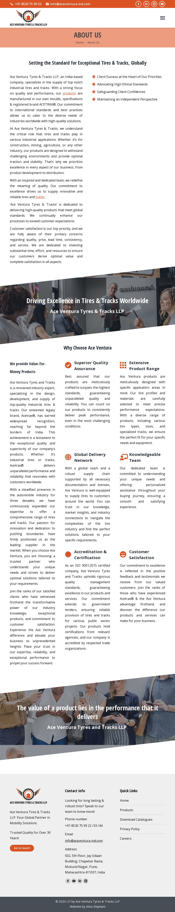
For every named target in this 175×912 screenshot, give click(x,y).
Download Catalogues (136, 819)
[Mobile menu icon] (162, 17)
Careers (126, 838)
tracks (40, 197)
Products (126, 810)
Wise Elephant (95, 906)
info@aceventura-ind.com (67, 4)
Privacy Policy (130, 829)
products (69, 93)
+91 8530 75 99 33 (25, 4)
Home (124, 800)
